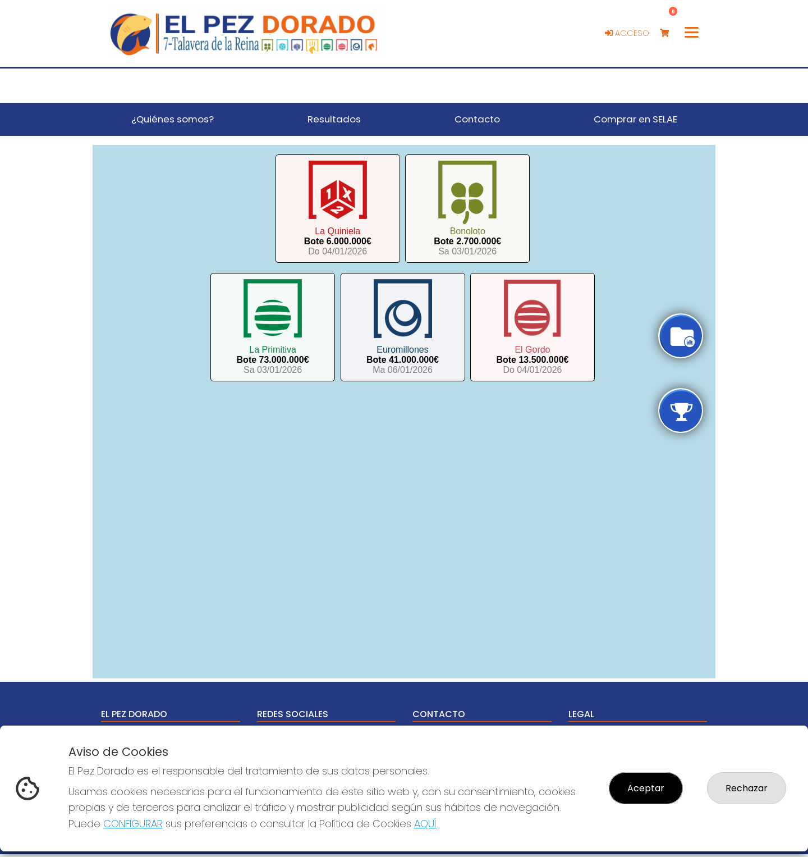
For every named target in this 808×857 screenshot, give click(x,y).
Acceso (627, 33)
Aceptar (645, 788)
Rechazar (747, 788)
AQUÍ (425, 824)
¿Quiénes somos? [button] (172, 119)
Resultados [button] (334, 119)
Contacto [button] (477, 119)
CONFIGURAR (133, 824)
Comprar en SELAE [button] (635, 119)
